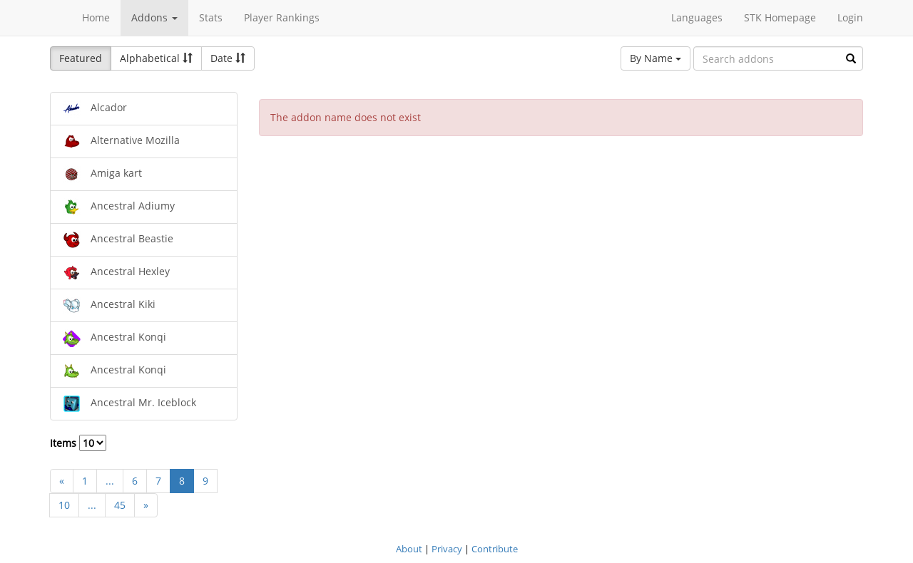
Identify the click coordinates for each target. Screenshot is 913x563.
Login (850, 17)
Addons (154, 17)
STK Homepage (780, 17)
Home (96, 17)
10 (64, 505)
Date (227, 58)
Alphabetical (156, 58)
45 (120, 505)
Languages (697, 17)
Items (78, 443)
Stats (211, 17)
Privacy (447, 548)
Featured (80, 58)
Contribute (494, 548)
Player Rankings (282, 17)
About (409, 548)
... (110, 480)
